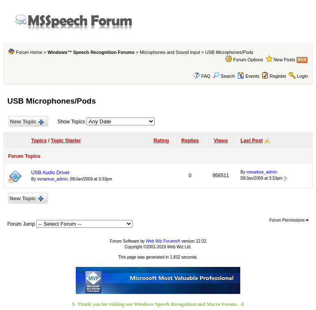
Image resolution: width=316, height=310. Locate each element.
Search (224, 76)
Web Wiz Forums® (163, 241)
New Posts (284, 59)
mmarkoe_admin (52, 179)
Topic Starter (66, 140)
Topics (39, 140)
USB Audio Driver (50, 173)
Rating (161, 140)
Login (302, 76)
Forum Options (248, 59)
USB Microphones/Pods (229, 52)
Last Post (252, 140)
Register (278, 76)
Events (248, 76)
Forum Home (29, 52)
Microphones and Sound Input (169, 52)
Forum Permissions (289, 220)
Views (221, 140)
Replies (190, 140)
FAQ (205, 76)
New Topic (26, 121)
